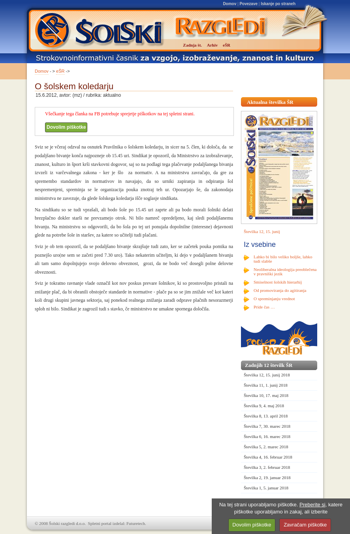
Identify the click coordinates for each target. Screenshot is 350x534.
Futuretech (135, 523)
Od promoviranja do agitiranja (280, 290)
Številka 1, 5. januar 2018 (266, 487)
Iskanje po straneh (278, 4)
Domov (229, 4)
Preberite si (312, 505)
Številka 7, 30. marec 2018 (267, 426)
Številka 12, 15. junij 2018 (267, 374)
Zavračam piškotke (305, 525)
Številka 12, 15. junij (262, 231)
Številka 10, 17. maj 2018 (266, 395)
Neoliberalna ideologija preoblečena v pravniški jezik (285, 271)
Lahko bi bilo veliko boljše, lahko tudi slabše (283, 258)
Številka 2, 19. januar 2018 (267, 477)
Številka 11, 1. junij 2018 (266, 385)
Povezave (248, 4)
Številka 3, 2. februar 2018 (267, 467)
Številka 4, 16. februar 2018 (268, 457)
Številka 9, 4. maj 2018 (264, 405)
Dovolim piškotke (66, 127)
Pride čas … (264, 307)
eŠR (60, 71)
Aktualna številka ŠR (270, 102)
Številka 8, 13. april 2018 (266, 416)
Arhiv (212, 45)
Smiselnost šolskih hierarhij (278, 282)
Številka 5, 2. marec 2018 (266, 446)
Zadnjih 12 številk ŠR (268, 365)
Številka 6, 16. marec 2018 (267, 436)
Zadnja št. (192, 45)
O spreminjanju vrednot (274, 298)
